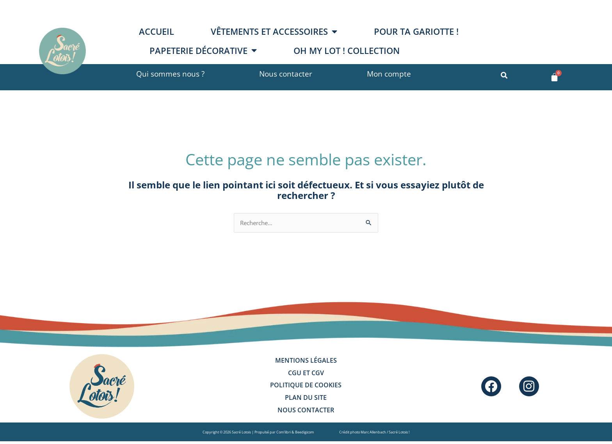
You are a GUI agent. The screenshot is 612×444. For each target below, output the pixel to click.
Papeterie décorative (203, 50)
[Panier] (554, 77)
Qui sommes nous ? (170, 73)
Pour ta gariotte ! (416, 31)
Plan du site (306, 401)
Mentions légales (306, 361)
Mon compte (389, 73)
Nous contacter (285, 73)
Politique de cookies (306, 388)
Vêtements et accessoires (274, 31)
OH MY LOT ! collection (347, 51)
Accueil (156, 31)
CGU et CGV (306, 374)
